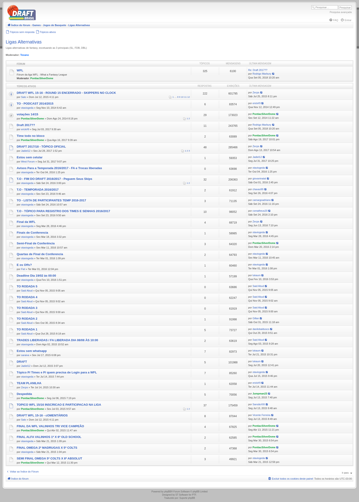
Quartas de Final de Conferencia (40, 254)
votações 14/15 (27, 114)
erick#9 (257, 103)
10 (182, 97)
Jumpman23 (260, 393)
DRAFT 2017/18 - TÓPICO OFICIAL (41, 146)
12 (188, 97)
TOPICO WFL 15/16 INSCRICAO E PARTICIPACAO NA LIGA (59, 404)
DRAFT (22, 361)
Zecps (256, 92)
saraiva (25, 355)
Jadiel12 (25, 150)
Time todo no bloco (30, 136)
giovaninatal (259, 178)
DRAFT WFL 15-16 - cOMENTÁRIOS (42, 415)
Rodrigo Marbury (262, 73)
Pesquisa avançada (341, 12)
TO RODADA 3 (27, 308)
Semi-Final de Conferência (36, 243)
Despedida (24, 394)
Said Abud (27, 290)
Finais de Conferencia (32, 232)
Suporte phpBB (187, 498)
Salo (23, 97)
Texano (24, 55)
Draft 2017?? (26, 125)
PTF (194, 495)
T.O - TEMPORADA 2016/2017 (38, 189)
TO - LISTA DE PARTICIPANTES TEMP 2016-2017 (51, 200)
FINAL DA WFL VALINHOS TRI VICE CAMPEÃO (50, 426)
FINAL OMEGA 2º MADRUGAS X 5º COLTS (47, 447)
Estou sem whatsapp (32, 351)
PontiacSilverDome (41, 78)
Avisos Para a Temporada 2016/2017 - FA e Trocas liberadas (59, 168)
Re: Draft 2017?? (257, 70)
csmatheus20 (260, 210)
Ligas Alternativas (24, 41)
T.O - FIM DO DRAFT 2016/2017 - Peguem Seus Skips (54, 179)
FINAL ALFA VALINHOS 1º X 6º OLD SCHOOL (49, 437)
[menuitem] (333, 20)
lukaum (257, 275)
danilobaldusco (261, 329)
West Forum (28, 161)
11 (185, 97)
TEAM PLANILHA (29, 383)
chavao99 (258, 189)
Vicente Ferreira (261, 415)
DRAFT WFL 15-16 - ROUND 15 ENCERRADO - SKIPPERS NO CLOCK (66, 92)
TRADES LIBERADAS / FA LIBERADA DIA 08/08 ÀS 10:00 (57, 340)
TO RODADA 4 (27, 297)
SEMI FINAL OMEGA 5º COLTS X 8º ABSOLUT (49, 458)
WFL (20, 70)
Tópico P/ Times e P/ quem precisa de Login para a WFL (57, 372)
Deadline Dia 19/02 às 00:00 (36, 275)
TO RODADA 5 (27, 286)
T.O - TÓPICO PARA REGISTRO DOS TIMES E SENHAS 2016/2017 (63, 211)
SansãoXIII (259, 404)
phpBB (167, 491)
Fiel (23, 269)
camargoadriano (262, 200)
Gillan (256, 318)
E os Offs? (24, 265)
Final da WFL (26, 222)
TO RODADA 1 (27, 329)
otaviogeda (27, 107)
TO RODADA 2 (27, 318)
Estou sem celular (30, 157)
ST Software (181, 495)
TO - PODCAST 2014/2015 (35, 103)
